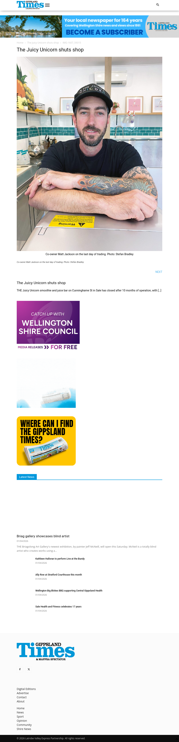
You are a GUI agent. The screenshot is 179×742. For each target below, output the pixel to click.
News (20, 712)
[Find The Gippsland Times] (46, 464)
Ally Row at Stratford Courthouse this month (58, 574)
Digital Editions (26, 689)
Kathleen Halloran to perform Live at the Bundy (60, 558)
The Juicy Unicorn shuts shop (43, 42)
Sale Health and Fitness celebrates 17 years (58, 606)
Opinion (22, 720)
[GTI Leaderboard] (89, 26)
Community (24, 725)
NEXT (158, 271)
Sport (20, 716)
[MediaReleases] (48, 349)
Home (20, 42)
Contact (22, 697)
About (20, 701)
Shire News (24, 729)
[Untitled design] (46, 407)
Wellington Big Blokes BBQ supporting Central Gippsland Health (68, 590)
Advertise (23, 693)
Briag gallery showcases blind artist (43, 536)
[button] (47, 5)
